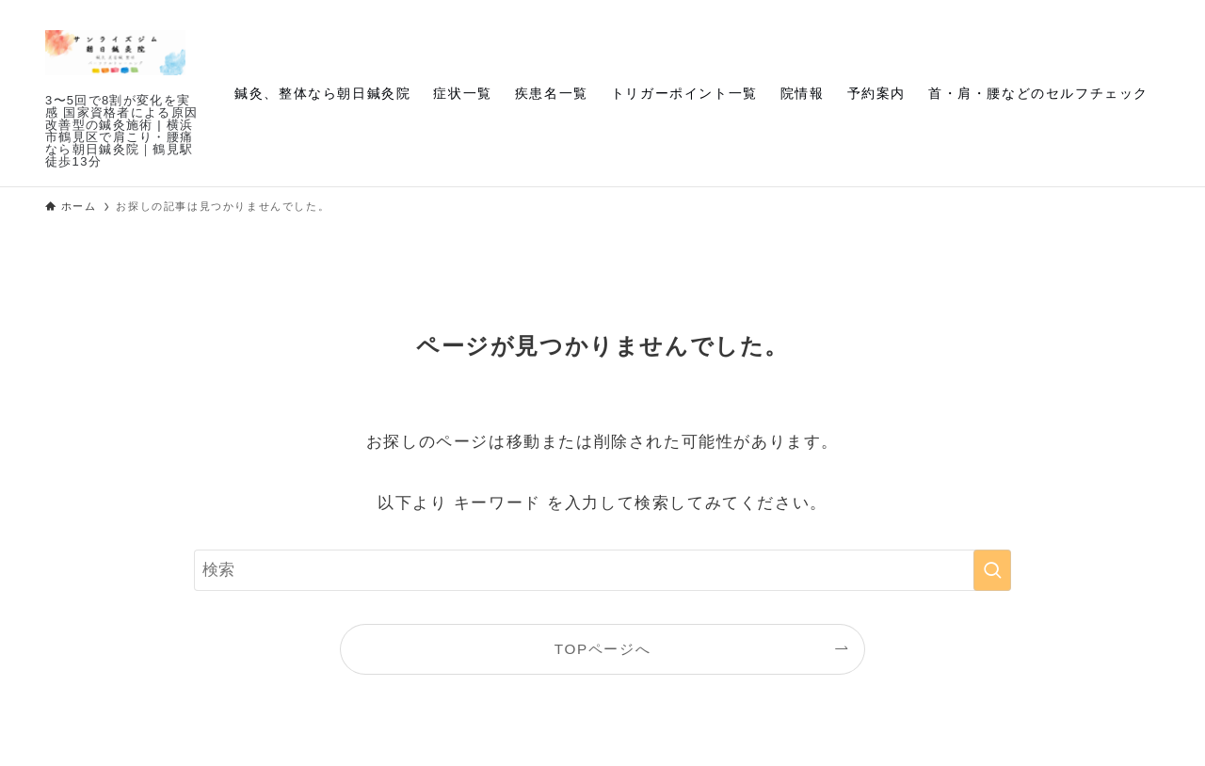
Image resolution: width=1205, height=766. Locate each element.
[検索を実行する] (992, 570)
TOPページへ (602, 649)
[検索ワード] (602, 570)
